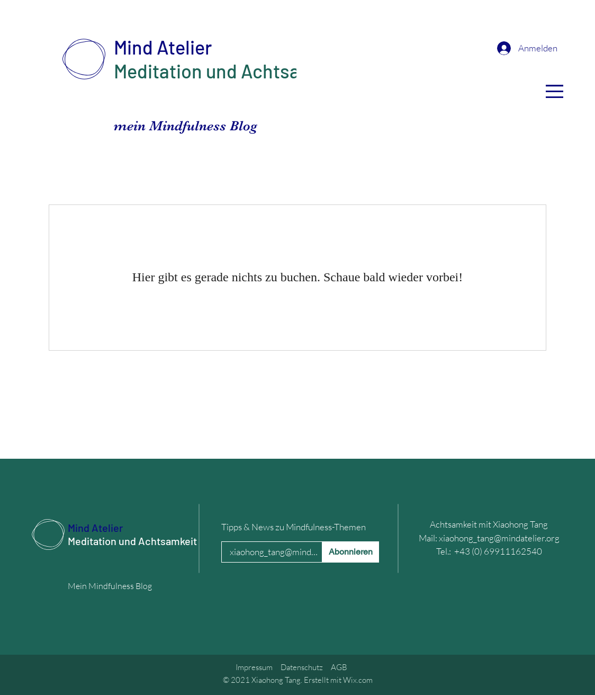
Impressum (254, 667)
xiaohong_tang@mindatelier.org (499, 537)
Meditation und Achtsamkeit (230, 70)
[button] (554, 91)
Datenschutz (302, 667)
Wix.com (358, 680)
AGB (339, 667)
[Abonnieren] (350, 552)
